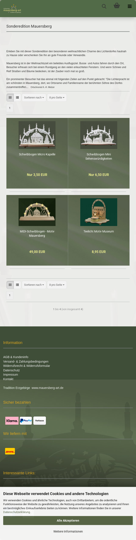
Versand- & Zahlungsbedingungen (25, 361)
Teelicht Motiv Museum (98, 231)
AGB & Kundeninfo (15, 357)
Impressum (10, 374)
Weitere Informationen (68, 531)
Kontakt (8, 379)
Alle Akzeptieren (68, 520)
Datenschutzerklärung (16, 512)
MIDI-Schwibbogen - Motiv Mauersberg (37, 233)
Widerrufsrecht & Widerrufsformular (26, 365)
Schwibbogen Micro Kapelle (37, 154)
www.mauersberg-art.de (47, 388)
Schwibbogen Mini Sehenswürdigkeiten (98, 156)
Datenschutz (11, 370)
